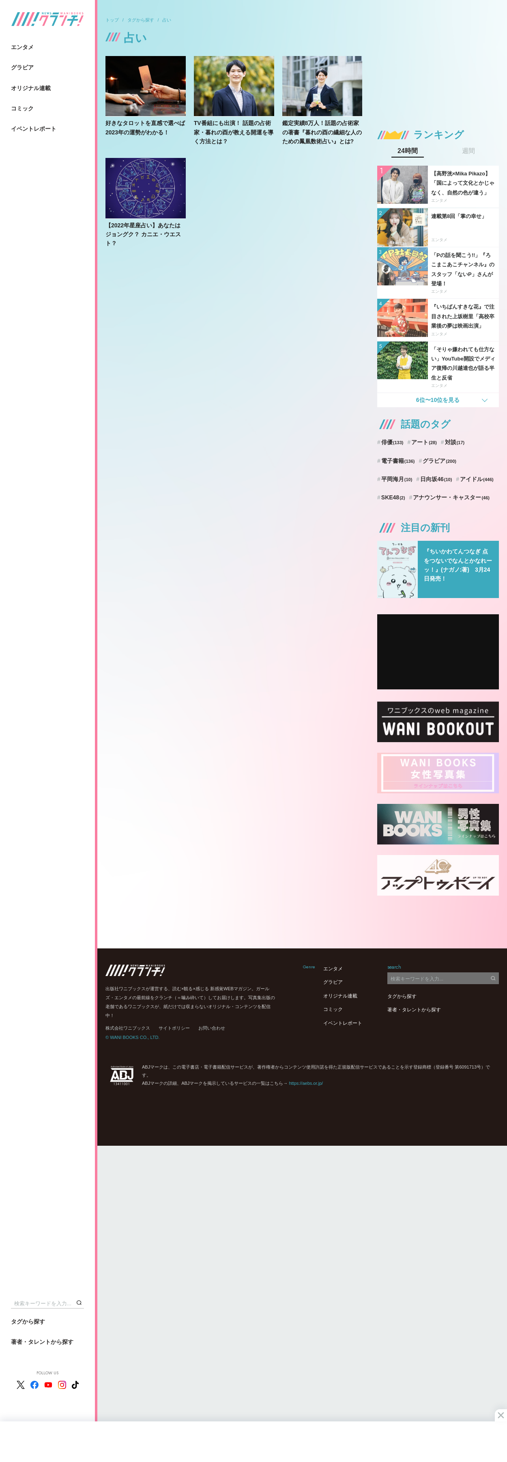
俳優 (392, 442)
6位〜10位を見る (438, 400)
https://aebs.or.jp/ (306, 1083)
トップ (112, 19)
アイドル (477, 479)
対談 (455, 442)
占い (166, 19)
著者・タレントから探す (42, 1342)
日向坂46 (436, 479)
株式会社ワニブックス (127, 1028)
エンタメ (22, 47)
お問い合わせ (211, 1028)
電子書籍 (398, 461)
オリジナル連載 (31, 88)
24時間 (407, 151)
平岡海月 (396, 479)
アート (424, 442)
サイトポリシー (174, 1028)
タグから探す (28, 1321)
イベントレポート (33, 128)
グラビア (22, 67)
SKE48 (393, 497)
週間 (468, 151)
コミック (22, 108)
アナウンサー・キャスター (451, 497)
